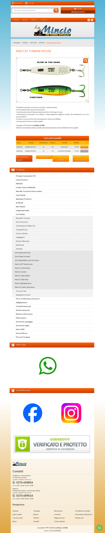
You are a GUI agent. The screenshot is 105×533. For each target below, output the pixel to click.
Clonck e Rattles (22, 233)
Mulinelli (19, 184)
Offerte (36, 518)
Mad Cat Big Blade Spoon (23, 283)
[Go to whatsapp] (99, 528)
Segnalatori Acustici (23, 295)
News (15, 521)
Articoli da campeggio (24, 322)
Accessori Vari (21, 291)
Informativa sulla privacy (83, 514)
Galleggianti (20, 237)
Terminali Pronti (21, 230)
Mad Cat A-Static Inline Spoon (25, 287)
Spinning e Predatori (24, 199)
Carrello (36, 521)
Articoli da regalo (22, 325)
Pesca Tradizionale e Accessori (28, 299)
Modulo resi (79, 518)
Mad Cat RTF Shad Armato (24, 264)
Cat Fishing (33, 42)
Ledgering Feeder (22, 210)
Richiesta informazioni (80, 158)
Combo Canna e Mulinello (25, 187)
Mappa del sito (59, 518)
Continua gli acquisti (22, 158)
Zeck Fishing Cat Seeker (22, 256)
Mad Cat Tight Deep (21, 279)
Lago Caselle (17, 514)
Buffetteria (20, 245)
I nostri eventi (18, 518)
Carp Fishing (20, 195)
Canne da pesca (22, 180)
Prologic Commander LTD (26, 176)
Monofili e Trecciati (23, 218)
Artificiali (41, 42)
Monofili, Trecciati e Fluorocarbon (29, 191)
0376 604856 (24, 482)
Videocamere (21, 318)
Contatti (57, 514)
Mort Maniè (20, 207)
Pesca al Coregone (23, 337)
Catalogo (25, 42)
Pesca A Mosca (21, 333)
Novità (35, 514)
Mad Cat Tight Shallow (22, 276)
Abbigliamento (21, 302)
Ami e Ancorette (22, 222)
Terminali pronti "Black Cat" (26, 226)
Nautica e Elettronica (24, 314)
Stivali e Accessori (23, 310)
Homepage (16, 42)
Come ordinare (44, 157)
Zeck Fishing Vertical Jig (22, 253)
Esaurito (84, 151)
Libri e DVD (20, 329)
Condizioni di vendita (61, 158)
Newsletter (58, 511)
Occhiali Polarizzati (23, 306)
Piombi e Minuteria (22, 241)
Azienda (15, 511)
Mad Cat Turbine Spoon (22, 268)
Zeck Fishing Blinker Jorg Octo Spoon (27, 260)
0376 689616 (24, 495)
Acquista (84, 147)
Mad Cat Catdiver (21, 272)
